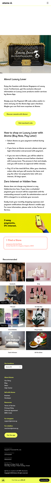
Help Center (8, 388)
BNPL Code (8, 413)
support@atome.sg (10, 421)
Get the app (11, 435)
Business (7, 395)
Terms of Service (9, 405)
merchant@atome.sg (11, 428)
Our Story (7, 380)
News (6, 385)
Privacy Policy (9, 408)
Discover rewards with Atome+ (17, 114)
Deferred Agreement (11, 410)
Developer (7, 398)
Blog (5, 383)
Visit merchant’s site (25, 123)
